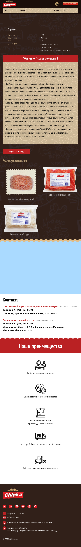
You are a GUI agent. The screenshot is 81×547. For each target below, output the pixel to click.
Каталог (59, 10)
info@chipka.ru (13, 517)
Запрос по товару (16, 151)
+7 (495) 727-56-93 (15, 513)
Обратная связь (70, 4)
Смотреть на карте (69, 306)
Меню (23, 10)
